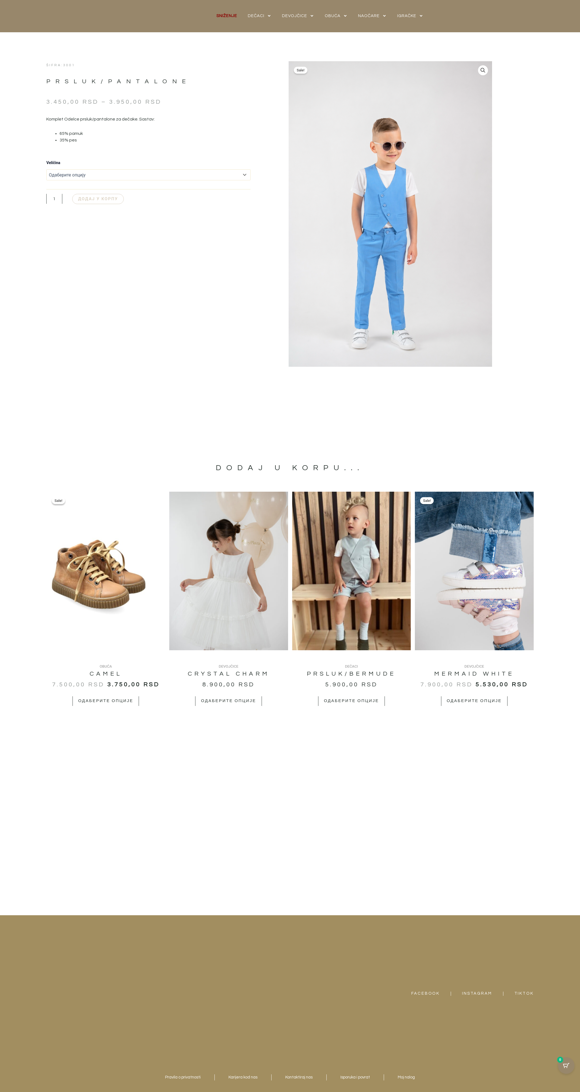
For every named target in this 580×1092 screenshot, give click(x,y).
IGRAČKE (410, 16)
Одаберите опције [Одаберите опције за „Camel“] (105, 701)
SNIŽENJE (226, 16)
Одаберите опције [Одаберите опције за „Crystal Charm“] (228, 701)
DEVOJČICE (298, 16)
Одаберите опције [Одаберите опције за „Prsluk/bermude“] (351, 701)
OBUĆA (336, 16)
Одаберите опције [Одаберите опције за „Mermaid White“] (474, 701)
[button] (483, 71)
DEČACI (259, 16)
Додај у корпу (102, 199)
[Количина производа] (54, 199)
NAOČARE (372, 16)
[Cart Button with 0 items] (566, 1065)
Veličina (53, 162)
